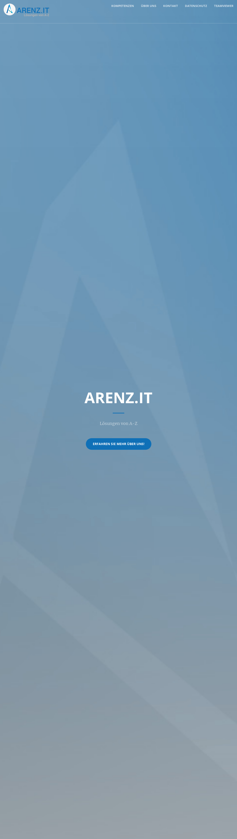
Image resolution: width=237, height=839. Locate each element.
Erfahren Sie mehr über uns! (118, 444)
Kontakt (170, 6)
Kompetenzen (122, 6)
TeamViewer (224, 6)
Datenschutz (196, 6)
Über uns (148, 6)
